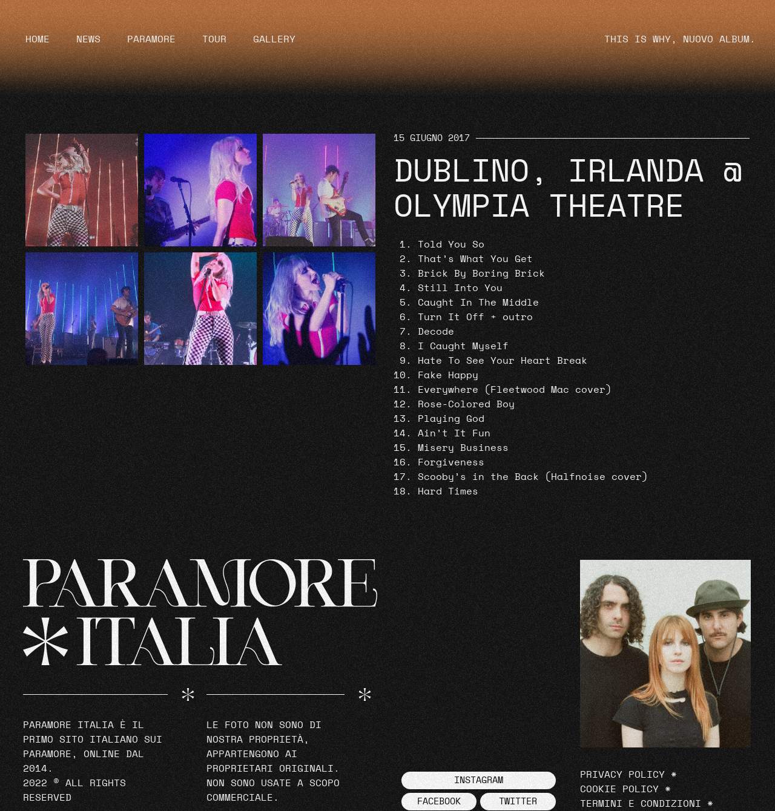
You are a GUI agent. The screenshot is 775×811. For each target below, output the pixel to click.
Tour (214, 39)
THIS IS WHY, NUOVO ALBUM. (680, 39)
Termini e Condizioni (640, 804)
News (88, 39)
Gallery (274, 39)
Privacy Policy (622, 775)
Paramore (151, 39)
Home (37, 39)
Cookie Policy (619, 789)
